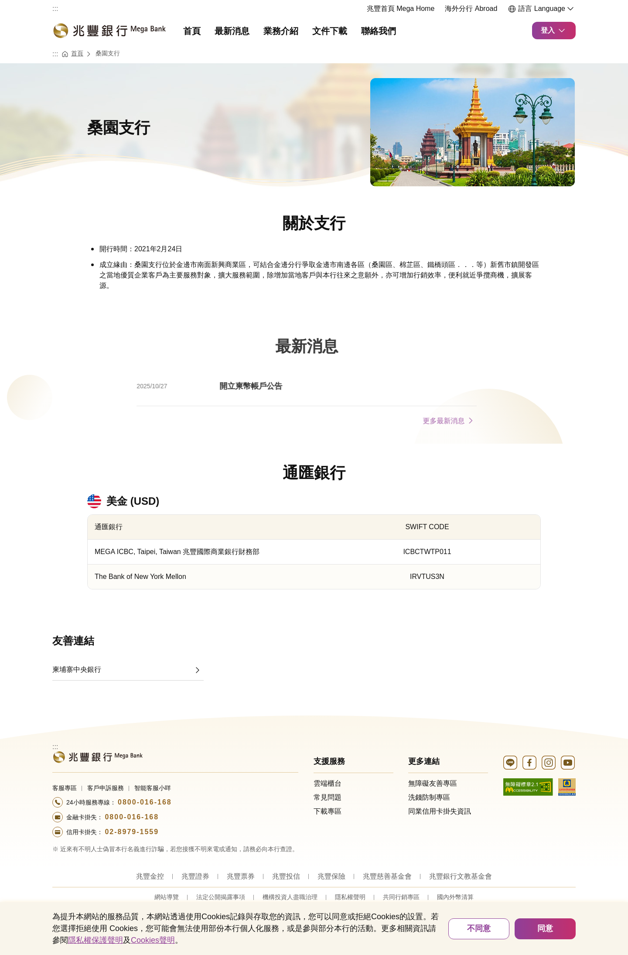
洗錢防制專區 (429, 797)
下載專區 (327, 811)
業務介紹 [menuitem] (280, 31)
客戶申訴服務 (105, 787)
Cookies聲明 (153, 940)
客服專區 (64, 787)
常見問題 (327, 797)
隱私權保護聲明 (95, 940)
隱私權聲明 (350, 896)
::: (55, 8)
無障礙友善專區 (432, 783)
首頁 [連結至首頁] (77, 53)
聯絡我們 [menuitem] (378, 31)
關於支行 (314, 223)
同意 (545, 928)
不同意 (479, 928)
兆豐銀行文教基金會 (460, 876)
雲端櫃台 (327, 783)
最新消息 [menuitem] (232, 31)
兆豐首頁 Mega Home (401, 8)
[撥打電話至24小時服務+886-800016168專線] (175, 802)
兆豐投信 (286, 876)
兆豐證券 (195, 876)
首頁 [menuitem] (192, 31)
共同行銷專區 (401, 896)
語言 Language (542, 8)
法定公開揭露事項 (220, 896)
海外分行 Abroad (471, 8)
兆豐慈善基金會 (387, 876)
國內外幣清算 (455, 896)
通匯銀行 (314, 473)
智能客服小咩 (152, 787)
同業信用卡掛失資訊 (439, 811)
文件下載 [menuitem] (329, 31)
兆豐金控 (150, 876)
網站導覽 (166, 896)
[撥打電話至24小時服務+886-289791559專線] (175, 832)
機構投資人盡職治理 (290, 896)
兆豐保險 (331, 876)
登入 (554, 30)
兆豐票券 (241, 876)
